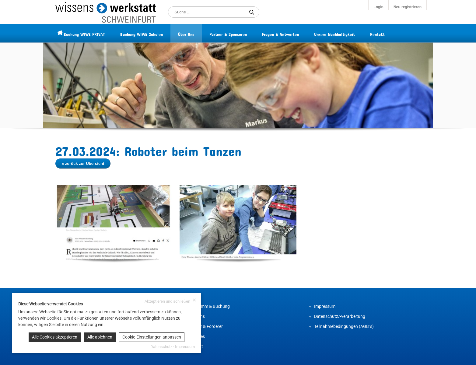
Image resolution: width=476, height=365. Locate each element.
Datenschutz (161, 346)
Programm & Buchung (209, 306)
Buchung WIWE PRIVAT (96, 33)
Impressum (324, 306)
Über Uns (198, 33)
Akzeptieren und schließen (170, 301)
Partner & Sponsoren (239, 33)
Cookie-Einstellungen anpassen (151, 337)
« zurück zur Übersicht (83, 163)
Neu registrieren (408, 7)
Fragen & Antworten (292, 33)
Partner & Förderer (205, 326)
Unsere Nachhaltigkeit (346, 33)
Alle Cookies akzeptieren (54, 337)
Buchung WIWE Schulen (153, 33)
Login (378, 7)
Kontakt (389, 33)
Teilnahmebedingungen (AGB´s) (344, 326)
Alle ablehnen (99, 337)
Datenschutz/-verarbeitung (339, 316)
